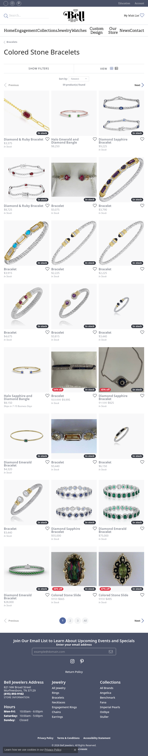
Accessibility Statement (96, 738)
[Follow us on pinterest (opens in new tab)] (19, 3)
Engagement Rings (64, 707)
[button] (124, 3)
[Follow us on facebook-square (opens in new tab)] (5, 3)
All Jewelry (59, 688)
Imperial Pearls (110, 707)
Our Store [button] (113, 30)
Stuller (104, 717)
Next (137, 85)
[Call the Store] (14, 694)
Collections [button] (47, 30)
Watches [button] (79, 30)
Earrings (57, 717)
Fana (103, 702)
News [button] (124, 30)
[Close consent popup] (75, 750)
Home (9, 30)
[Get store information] (16, 697)
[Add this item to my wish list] (46, 139)
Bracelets (12, 42)
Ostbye (104, 712)
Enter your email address (74, 644)
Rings (55, 693)
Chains (56, 712)
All (85, 620)
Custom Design (96, 30)
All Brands (106, 688)
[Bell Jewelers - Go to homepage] (74, 16)
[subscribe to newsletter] (111, 651)
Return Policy (74, 672)
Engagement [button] (25, 30)
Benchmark (107, 697)
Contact (137, 30)
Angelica (105, 693)
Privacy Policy (45, 738)
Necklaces (58, 702)
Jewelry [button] (64, 30)
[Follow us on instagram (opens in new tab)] (12, 3)
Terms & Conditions (68, 738)
